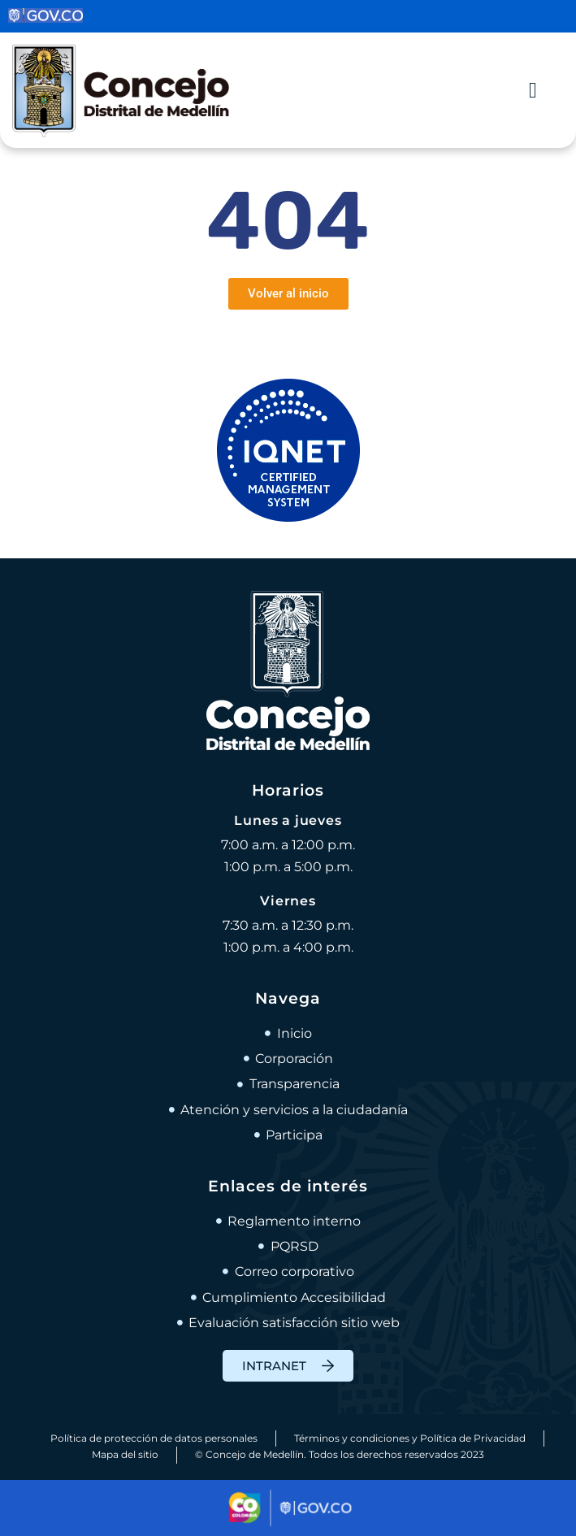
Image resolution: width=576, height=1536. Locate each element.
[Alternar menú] (533, 91)
